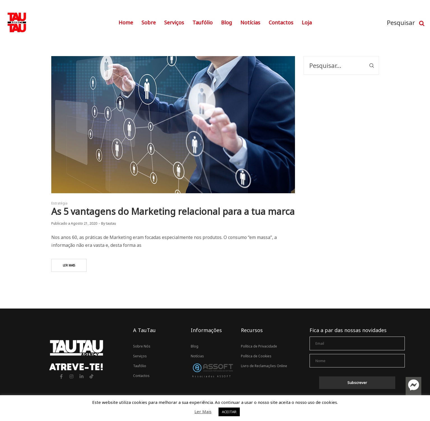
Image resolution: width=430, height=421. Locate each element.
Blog (226, 22)
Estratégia (59, 203)
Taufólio (202, 22)
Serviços (174, 22)
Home (125, 22)
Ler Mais (202, 411)
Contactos (281, 22)
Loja (307, 22)
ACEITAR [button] (229, 411)
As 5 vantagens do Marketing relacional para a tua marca (173, 211)
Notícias (250, 22)
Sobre (148, 22)
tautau (111, 223)
